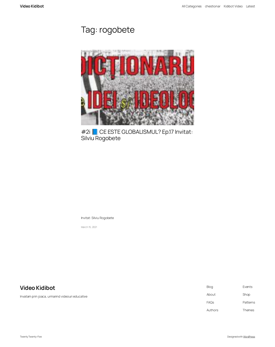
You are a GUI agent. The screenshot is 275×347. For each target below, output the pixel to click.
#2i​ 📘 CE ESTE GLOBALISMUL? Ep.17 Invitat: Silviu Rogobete (137, 135)
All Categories (192, 6)
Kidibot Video (233, 6)
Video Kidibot (32, 6)
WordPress (249, 336)
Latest (250, 6)
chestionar (212, 6)
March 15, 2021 (89, 227)
